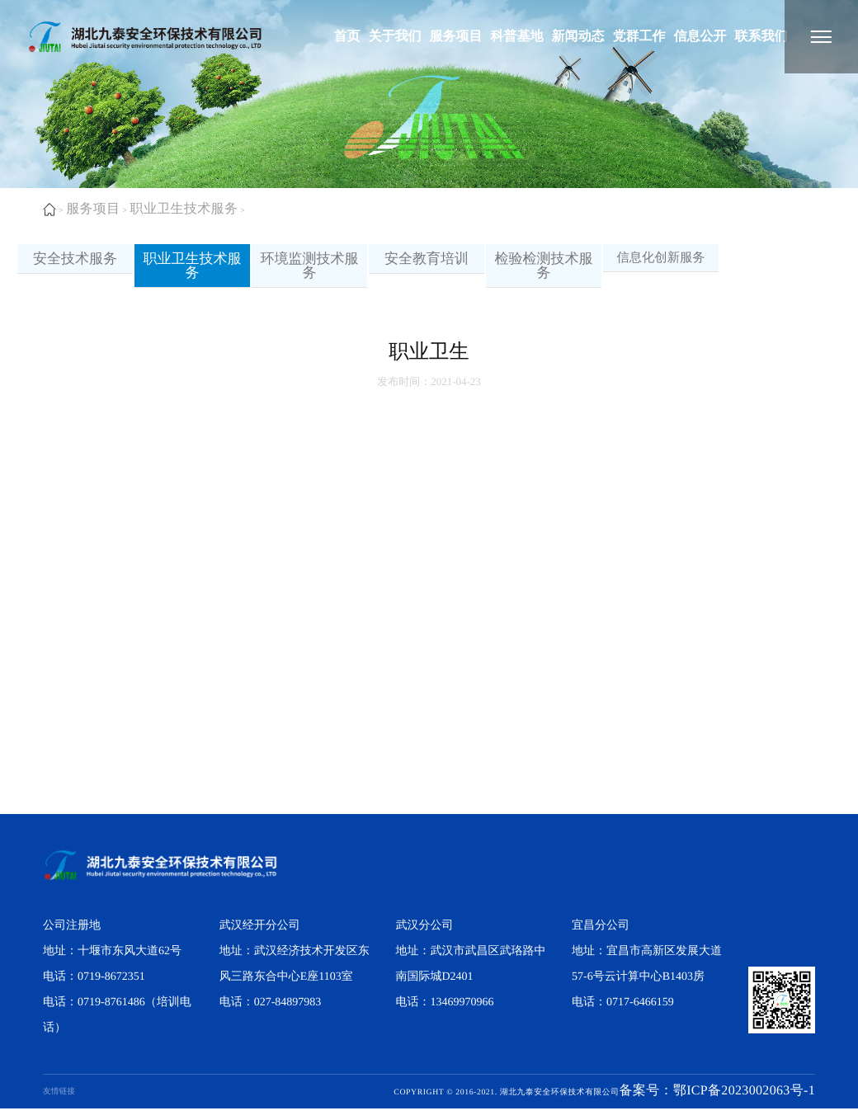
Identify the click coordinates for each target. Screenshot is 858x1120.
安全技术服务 (75, 264)
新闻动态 (577, 37)
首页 (346, 37)
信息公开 (699, 37)
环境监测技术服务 (310, 271)
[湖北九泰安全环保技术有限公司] (821, 36)
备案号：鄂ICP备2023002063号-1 (715, 1103)
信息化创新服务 (660, 262)
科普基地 (516, 37)
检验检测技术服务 (544, 271)
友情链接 (59, 1103)
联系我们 (760, 37)
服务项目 (455, 37)
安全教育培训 (426, 264)
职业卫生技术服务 (186, 209)
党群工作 (638, 37)
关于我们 (394, 37)
